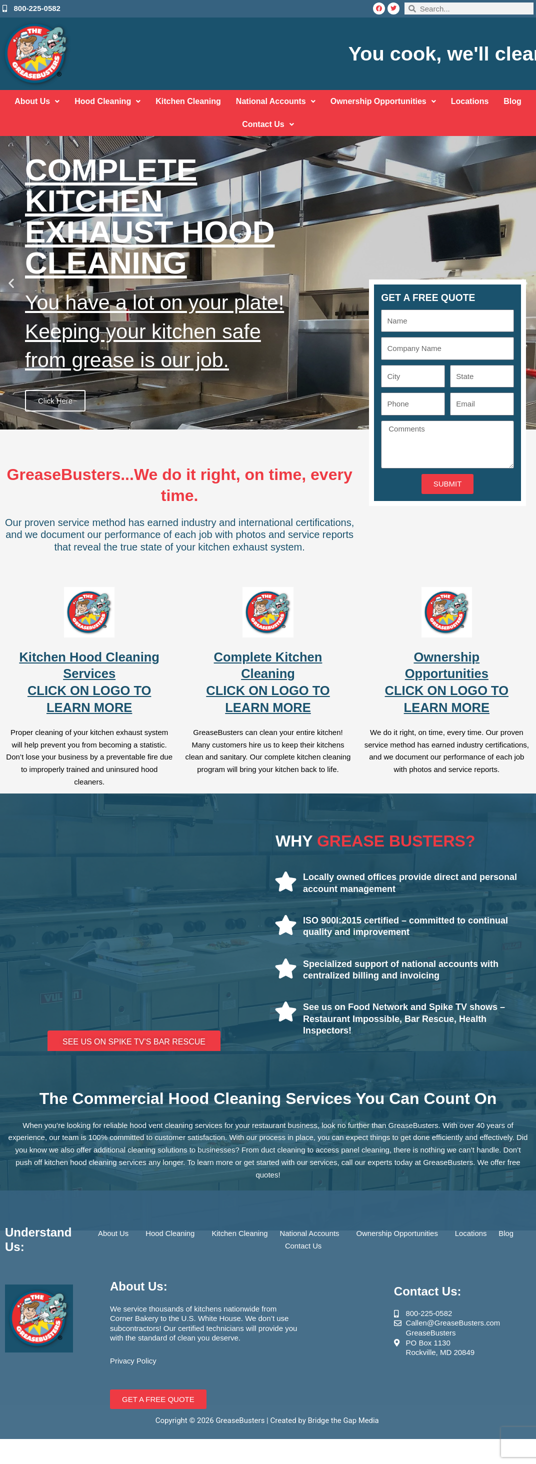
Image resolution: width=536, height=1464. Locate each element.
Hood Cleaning (107, 101)
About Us (37, 101)
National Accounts (276, 101)
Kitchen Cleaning (188, 101)
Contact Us (268, 124)
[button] (11, 282)
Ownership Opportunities (383, 101)
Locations (470, 101)
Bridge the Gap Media (344, 1420)
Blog (513, 101)
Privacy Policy (133, 1360)
